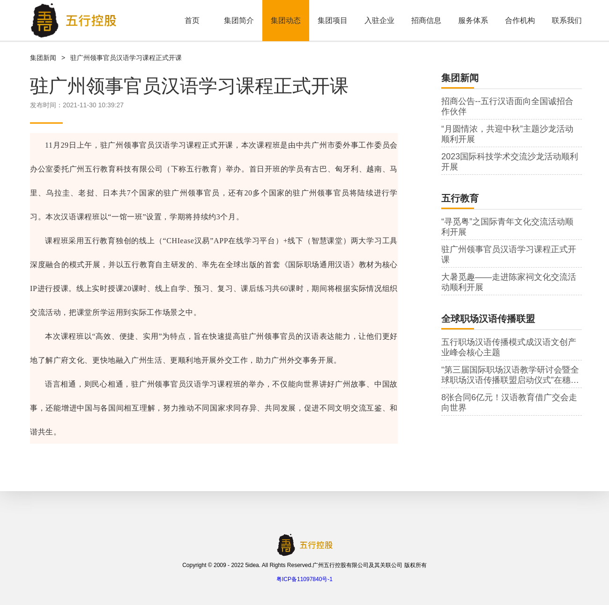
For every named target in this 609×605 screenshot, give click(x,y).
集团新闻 (43, 57)
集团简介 (239, 20)
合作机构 (520, 20)
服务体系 (473, 20)
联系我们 (567, 20)
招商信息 (426, 20)
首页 (192, 20)
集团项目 (333, 20)
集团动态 (286, 20)
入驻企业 (379, 20)
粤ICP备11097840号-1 (304, 579)
